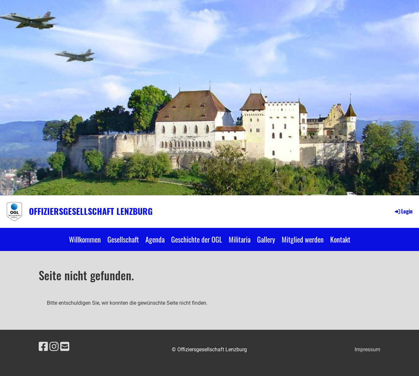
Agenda (155, 239)
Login (403, 211)
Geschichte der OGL (196, 239)
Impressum (367, 349)
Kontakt (340, 239)
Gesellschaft (123, 239)
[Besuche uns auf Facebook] (43, 347)
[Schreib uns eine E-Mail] (64, 347)
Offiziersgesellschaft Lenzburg (91, 211)
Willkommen (85, 239)
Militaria (239, 239)
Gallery (266, 239)
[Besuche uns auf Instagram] (54, 347)
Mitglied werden (303, 239)
